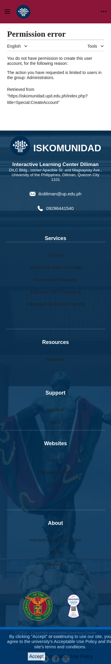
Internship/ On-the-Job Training (55, 304)
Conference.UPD (55, 472)
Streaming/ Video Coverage (55, 267)
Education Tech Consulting (55, 292)
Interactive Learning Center (55, 540)
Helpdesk (56, 409)
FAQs (55, 422)
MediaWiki (55, 359)
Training (55, 255)
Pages (55, 484)
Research (55, 564)
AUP (55, 552)
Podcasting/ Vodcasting (55, 279)
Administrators (40, 77)
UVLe (55, 460)
